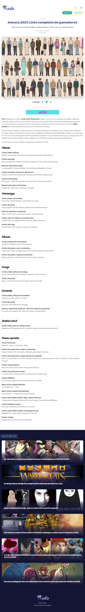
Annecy (48, 119)
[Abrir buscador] (76, 8)
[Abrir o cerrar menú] (81, 8)
